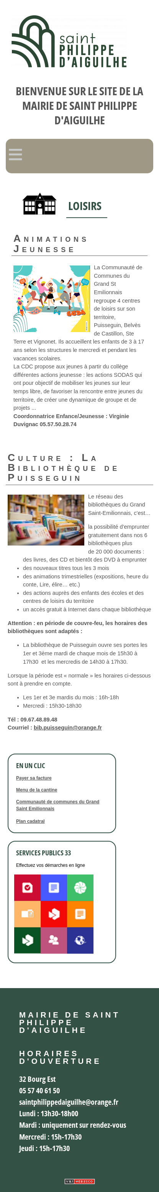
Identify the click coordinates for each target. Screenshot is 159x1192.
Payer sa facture (34, 778)
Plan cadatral (30, 821)
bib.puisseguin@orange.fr (68, 728)
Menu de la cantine (36, 790)
